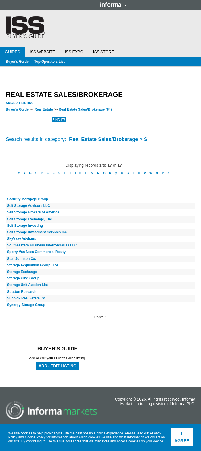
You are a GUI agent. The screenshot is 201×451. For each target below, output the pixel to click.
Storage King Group (23, 278)
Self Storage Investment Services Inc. (37, 232)
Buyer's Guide (17, 62)
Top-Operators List (49, 62)
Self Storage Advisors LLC (28, 206)
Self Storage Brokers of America (33, 212)
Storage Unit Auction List (27, 285)
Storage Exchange (22, 272)
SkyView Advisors (21, 239)
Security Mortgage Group (27, 199)
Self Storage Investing (25, 226)
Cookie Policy (35, 437)
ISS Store (103, 52)
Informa (114, 4)
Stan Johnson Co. (21, 259)
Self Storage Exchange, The (29, 219)
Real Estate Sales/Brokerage (85, 109)
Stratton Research (21, 292)
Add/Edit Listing (20, 103)
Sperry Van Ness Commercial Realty (36, 252)
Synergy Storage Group (26, 305)
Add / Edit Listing (57, 366)
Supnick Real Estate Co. (26, 298)
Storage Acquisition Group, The (32, 265)
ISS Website (42, 52)
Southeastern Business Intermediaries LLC (42, 245)
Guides (12, 52)
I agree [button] (182, 437)
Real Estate (44, 109)
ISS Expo (74, 52)
